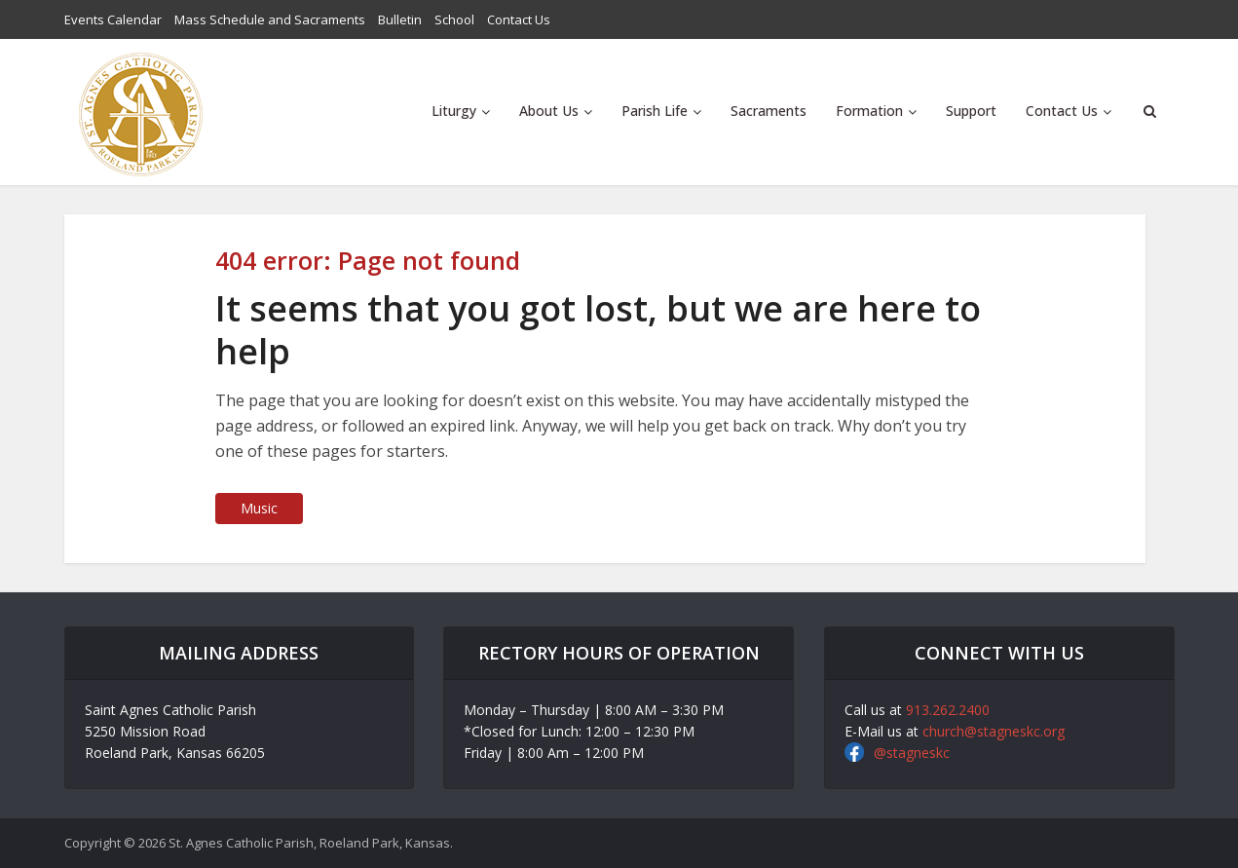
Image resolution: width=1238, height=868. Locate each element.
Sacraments (769, 110)
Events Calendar (113, 19)
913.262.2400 (948, 709)
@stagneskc (912, 752)
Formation (869, 110)
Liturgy (453, 110)
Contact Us (518, 19)
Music (259, 508)
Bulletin (400, 19)
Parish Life (654, 110)
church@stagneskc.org (993, 731)
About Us (549, 110)
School (454, 19)
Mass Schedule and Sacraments (269, 19)
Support (971, 110)
